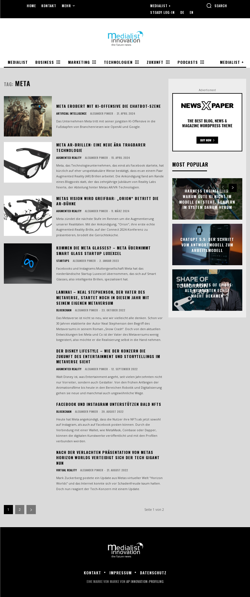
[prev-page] (223, 188)
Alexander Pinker (101, 113)
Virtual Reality (66, 470)
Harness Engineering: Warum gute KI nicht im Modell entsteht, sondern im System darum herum (207, 199)
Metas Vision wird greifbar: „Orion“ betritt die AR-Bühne (107, 201)
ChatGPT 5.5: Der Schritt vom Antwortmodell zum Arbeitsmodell (207, 244)
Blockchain (63, 310)
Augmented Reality (68, 157)
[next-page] (31, 509)
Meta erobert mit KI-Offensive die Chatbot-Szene (108, 106)
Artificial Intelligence (71, 113)
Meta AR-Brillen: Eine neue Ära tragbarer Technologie (101, 147)
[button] (216, 5)
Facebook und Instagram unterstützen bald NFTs (108, 404)
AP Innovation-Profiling (144, 581)
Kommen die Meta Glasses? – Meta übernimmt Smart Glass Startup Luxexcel (103, 250)
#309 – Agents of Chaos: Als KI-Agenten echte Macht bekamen (207, 290)
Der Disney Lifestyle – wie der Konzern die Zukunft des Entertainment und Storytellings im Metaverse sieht (108, 356)
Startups (62, 260)
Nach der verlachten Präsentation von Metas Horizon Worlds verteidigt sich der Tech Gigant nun (108, 457)
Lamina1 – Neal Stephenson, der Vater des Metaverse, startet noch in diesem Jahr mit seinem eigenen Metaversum (102, 297)
